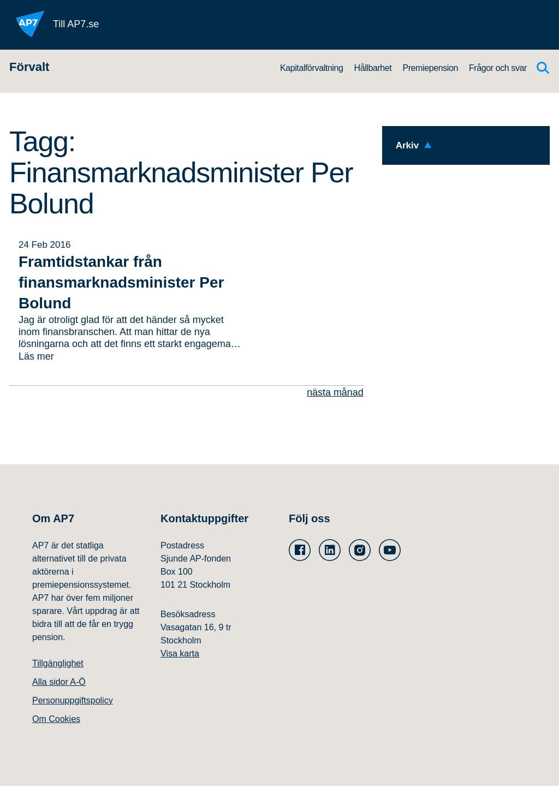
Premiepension (430, 68)
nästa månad (335, 394)
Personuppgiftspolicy (72, 702)
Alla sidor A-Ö (59, 684)
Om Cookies (56, 721)
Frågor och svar (498, 68)
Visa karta (179, 655)
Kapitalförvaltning (311, 68)
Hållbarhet (372, 68)
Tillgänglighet (58, 665)
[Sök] (543, 68)
